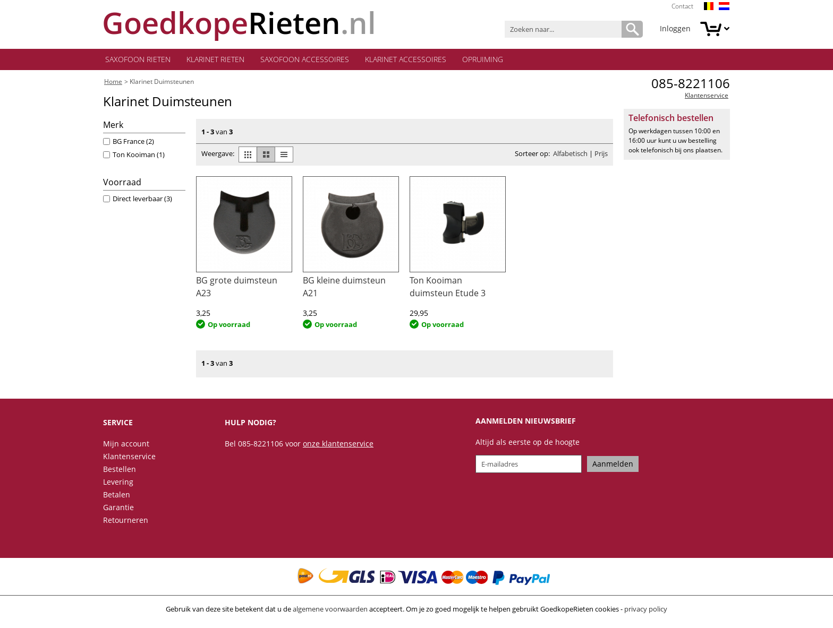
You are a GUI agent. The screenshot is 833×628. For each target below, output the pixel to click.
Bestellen (119, 471)
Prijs (601, 155)
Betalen (116, 497)
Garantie (118, 509)
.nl (240, 22)
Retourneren (125, 522)
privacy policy (645, 611)
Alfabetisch (570, 155)
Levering (118, 484)
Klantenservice (706, 97)
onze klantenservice (338, 446)
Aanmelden (612, 466)
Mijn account (126, 446)
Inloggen (675, 28)
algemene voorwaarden (330, 611)
